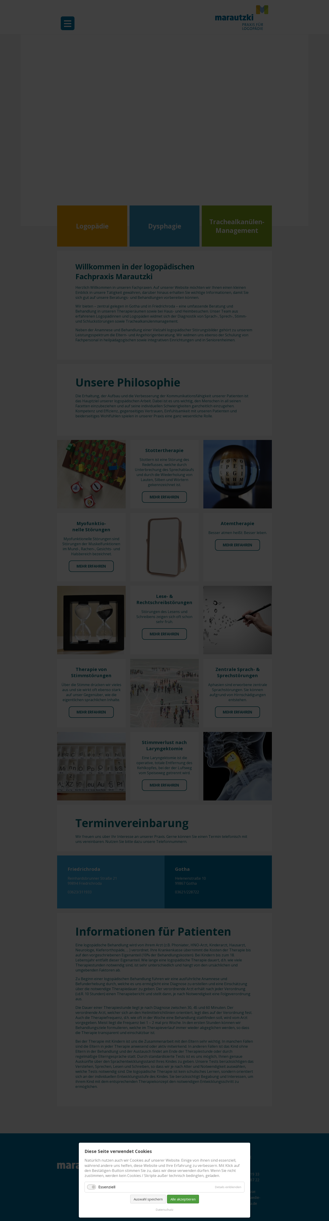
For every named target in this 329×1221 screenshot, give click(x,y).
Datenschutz (164, 1210)
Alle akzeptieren (183, 1199)
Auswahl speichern (148, 1199)
